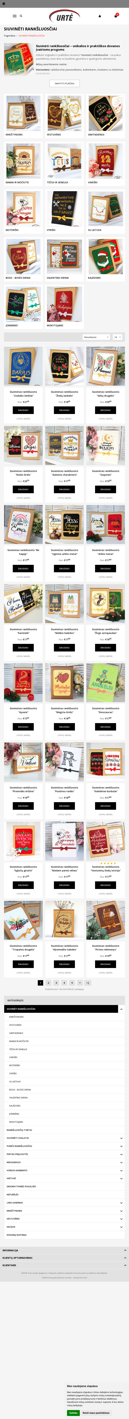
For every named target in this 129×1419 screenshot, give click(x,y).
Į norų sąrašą (23, 418)
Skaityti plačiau (64, 83)
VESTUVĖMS (15, 1035)
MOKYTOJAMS (16, 1132)
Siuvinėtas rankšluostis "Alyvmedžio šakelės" (64, 947)
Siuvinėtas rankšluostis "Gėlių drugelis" (105, 393)
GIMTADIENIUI (16, 1043)
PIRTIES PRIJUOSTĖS (17, 1164)
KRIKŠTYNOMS (16, 1027)
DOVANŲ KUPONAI (17, 1245)
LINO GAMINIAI (15, 1213)
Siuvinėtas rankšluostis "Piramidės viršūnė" (23, 789)
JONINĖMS (14, 1124)
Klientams (9, 1275)
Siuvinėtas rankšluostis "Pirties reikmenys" (105, 958)
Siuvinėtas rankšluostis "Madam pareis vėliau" (64, 868)
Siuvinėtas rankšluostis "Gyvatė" (23, 710)
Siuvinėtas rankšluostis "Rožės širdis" (23, 472)
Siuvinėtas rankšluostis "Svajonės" (105, 472)
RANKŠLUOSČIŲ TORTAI (19, 1140)
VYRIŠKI (13, 1083)
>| (88, 993)
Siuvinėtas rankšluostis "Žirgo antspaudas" (105, 631)
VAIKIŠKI (13, 1067)
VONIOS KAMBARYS (17, 1180)
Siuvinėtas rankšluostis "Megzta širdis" (64, 710)
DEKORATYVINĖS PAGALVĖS (21, 1196)
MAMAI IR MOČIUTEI (19, 1051)
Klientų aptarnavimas (17, 1268)
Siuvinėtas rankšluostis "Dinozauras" (105, 710)
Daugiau (23, 410)
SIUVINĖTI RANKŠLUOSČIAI (21, 1019)
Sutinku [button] (73, 1413)
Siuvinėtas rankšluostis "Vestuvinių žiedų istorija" (106, 868)
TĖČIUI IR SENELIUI (18, 1059)
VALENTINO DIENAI (18, 1108)
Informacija (10, 1260)
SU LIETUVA (15, 1092)
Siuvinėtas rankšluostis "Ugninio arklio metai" (64, 551)
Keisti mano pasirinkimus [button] (96, 1413)
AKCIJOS (11, 1237)
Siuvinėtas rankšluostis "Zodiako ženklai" (23, 393)
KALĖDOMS (14, 1116)
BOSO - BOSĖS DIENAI (20, 1100)
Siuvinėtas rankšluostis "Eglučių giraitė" (23, 868)
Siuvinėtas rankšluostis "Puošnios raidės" (64, 789)
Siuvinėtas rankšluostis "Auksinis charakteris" (64, 472)
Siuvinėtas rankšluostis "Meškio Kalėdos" (64, 631)
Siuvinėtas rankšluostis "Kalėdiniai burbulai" (105, 789)
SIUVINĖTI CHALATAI (18, 1148)
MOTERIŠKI (14, 1075)
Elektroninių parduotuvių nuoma (56, 1288)
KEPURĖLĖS (12, 1205)
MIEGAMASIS (14, 1172)
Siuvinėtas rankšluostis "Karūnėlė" (23, 631)
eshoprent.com (80, 1288)
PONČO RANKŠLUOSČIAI (19, 1156)
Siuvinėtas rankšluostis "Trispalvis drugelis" (23, 947)
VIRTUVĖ (11, 1188)
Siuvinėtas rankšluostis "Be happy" (23, 551)
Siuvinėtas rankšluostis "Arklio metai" (105, 551)
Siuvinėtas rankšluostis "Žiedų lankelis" (64, 393)
